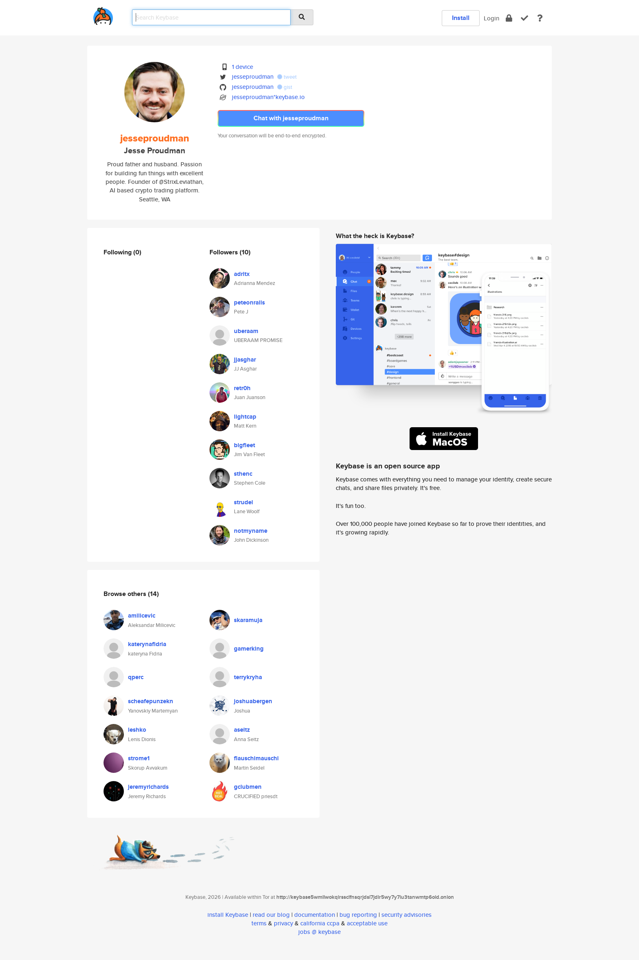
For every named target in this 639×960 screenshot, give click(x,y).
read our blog (271, 914)
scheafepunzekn (150, 701)
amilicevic (141, 615)
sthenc (243, 473)
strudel (243, 502)
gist (284, 87)
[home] (103, 14)
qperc (135, 677)
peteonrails (249, 302)
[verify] (524, 18)
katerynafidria (147, 644)
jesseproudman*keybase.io (268, 97)
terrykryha (248, 677)
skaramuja (248, 620)
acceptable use (367, 923)
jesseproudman (252, 76)
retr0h (242, 388)
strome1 (139, 758)
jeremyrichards (148, 786)
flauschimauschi (256, 758)
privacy (283, 923)
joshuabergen (253, 701)
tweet (287, 77)
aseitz (242, 729)
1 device (242, 66)
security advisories (406, 914)
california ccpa (319, 923)
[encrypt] (509, 18)
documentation (314, 914)
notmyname (250, 530)
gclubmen (248, 786)
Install (460, 17)
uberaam (246, 331)
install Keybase (227, 914)
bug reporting (358, 914)
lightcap (245, 416)
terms (259, 923)
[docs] (540, 18)
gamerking (249, 648)
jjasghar (245, 359)
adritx (242, 273)
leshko (137, 729)
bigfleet (244, 445)
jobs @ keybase (319, 931)
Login (491, 18)
